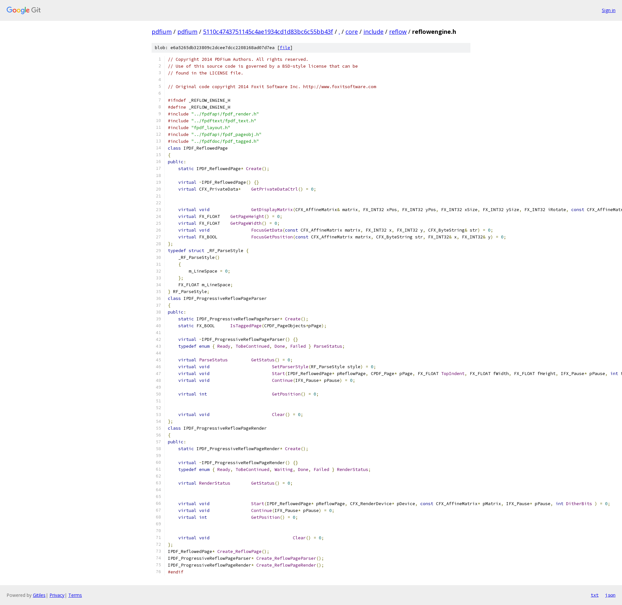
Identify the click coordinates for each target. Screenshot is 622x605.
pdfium (162, 31)
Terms (75, 595)
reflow (398, 31)
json (610, 595)
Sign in (608, 10)
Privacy (56, 595)
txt (595, 595)
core (351, 31)
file (285, 47)
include (373, 31)
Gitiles (39, 595)
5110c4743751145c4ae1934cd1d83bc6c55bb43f (268, 31)
